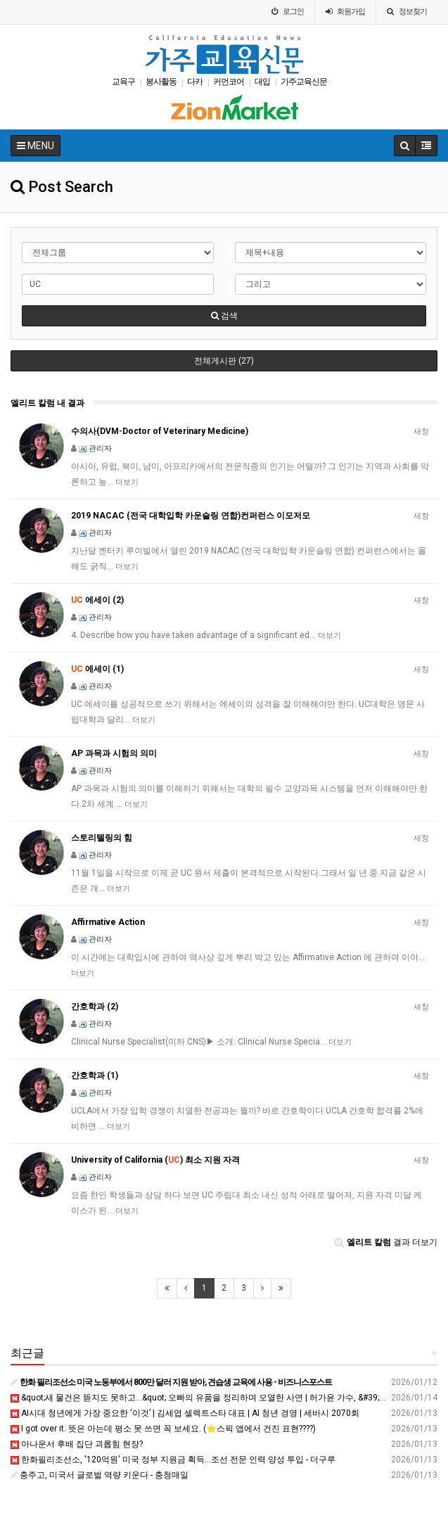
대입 (262, 82)
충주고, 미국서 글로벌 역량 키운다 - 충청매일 (99, 1475)
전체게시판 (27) (224, 361)
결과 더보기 (385, 1242)
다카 (195, 82)
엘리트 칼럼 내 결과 (47, 403)
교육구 (123, 82)
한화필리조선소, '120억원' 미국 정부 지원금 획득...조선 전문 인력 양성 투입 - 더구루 (173, 1459)
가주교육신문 (304, 82)
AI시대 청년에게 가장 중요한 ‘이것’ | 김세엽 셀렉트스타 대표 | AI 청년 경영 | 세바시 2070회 (185, 1413)
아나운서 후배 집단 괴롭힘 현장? (77, 1444)
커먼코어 (228, 82)
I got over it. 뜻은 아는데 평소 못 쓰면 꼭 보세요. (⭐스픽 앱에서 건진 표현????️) (163, 1429)
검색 (224, 316)
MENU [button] (35, 145)
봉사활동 (161, 82)
